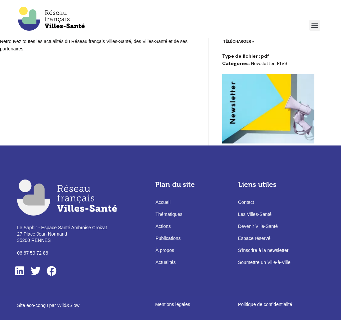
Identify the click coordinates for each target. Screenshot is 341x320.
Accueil (163, 202)
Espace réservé (254, 238)
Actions (163, 226)
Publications (168, 238)
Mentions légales (172, 304)
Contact (246, 202)
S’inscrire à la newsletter (263, 250)
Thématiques (169, 214)
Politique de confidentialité (265, 304)
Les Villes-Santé (255, 214)
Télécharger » (238, 41)
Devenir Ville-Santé (258, 226)
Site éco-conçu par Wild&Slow (48, 305)
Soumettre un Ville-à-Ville (264, 262)
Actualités (166, 262)
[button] (314, 25)
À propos (165, 250)
